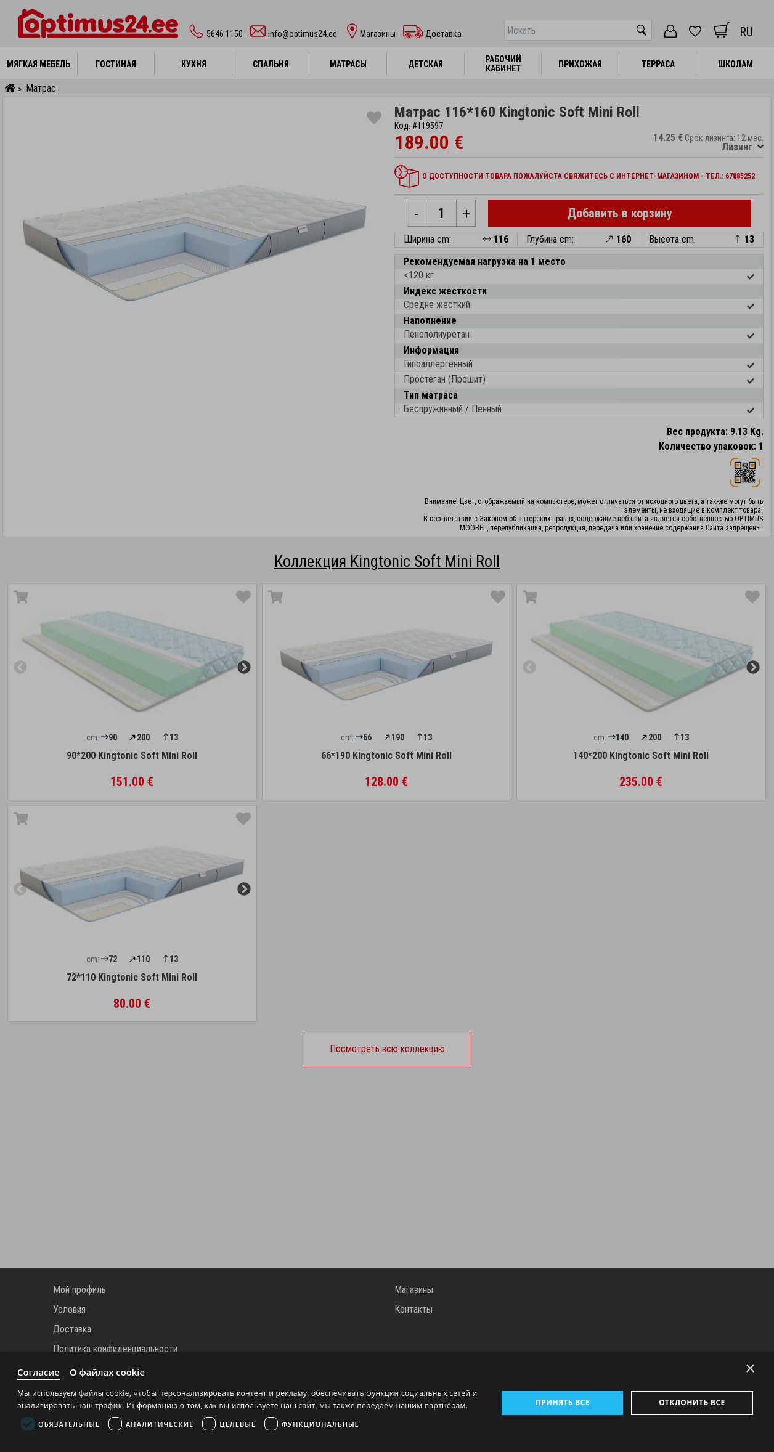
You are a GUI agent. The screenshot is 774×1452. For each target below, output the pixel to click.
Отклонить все (692, 1402)
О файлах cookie (108, 1372)
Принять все (563, 1402)
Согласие (38, 1372)
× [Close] (750, 1368)
